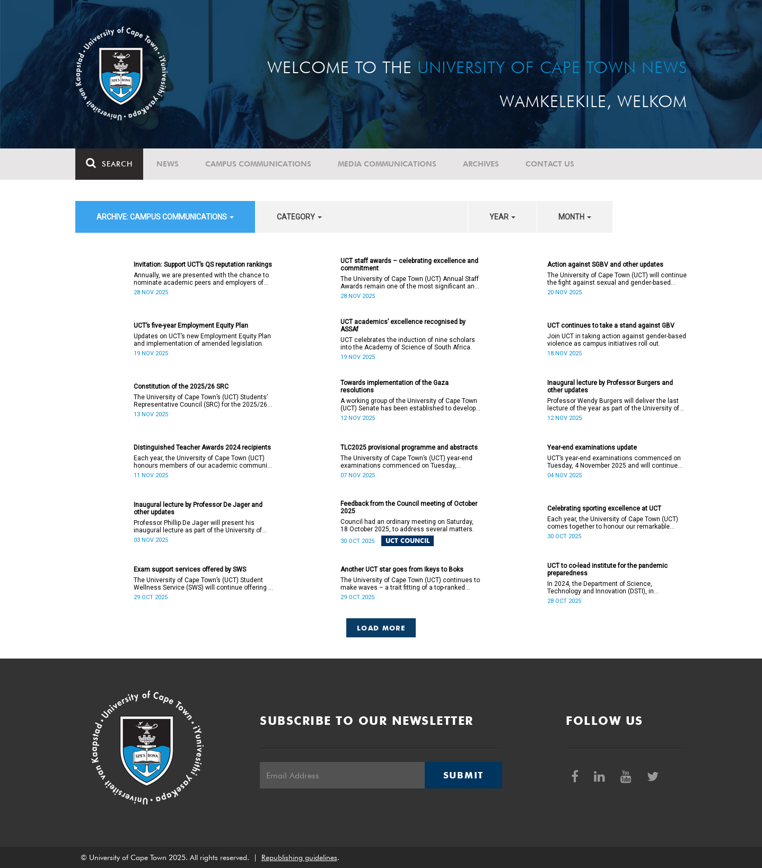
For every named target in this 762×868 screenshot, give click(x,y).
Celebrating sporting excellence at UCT (604, 508)
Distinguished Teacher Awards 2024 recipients (202, 447)
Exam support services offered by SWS (190, 569)
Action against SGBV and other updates (605, 264)
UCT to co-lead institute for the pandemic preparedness (607, 569)
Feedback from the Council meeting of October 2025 (408, 507)
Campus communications (258, 164)
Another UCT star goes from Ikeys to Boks (401, 569)
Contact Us (549, 164)
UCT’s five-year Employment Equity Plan (191, 325)
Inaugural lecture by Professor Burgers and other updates (610, 386)
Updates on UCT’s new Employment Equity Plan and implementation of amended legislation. (202, 339)
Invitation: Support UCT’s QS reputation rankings (203, 264)
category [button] (299, 217)
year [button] (502, 217)
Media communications (387, 164)
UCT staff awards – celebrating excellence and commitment (409, 264)
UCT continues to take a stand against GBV (611, 325)
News (167, 164)
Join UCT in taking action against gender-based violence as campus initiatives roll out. (616, 339)
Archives (481, 164)
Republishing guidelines (299, 857)
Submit (463, 775)
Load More (381, 628)
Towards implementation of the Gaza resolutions (394, 386)
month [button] (574, 217)
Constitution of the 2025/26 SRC (181, 386)
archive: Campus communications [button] (165, 217)
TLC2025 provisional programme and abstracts (409, 447)
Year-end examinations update (592, 447)
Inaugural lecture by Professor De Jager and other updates (198, 508)
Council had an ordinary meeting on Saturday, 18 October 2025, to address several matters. (407, 525)
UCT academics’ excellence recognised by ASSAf (403, 325)
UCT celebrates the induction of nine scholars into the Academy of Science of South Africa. (407, 343)
